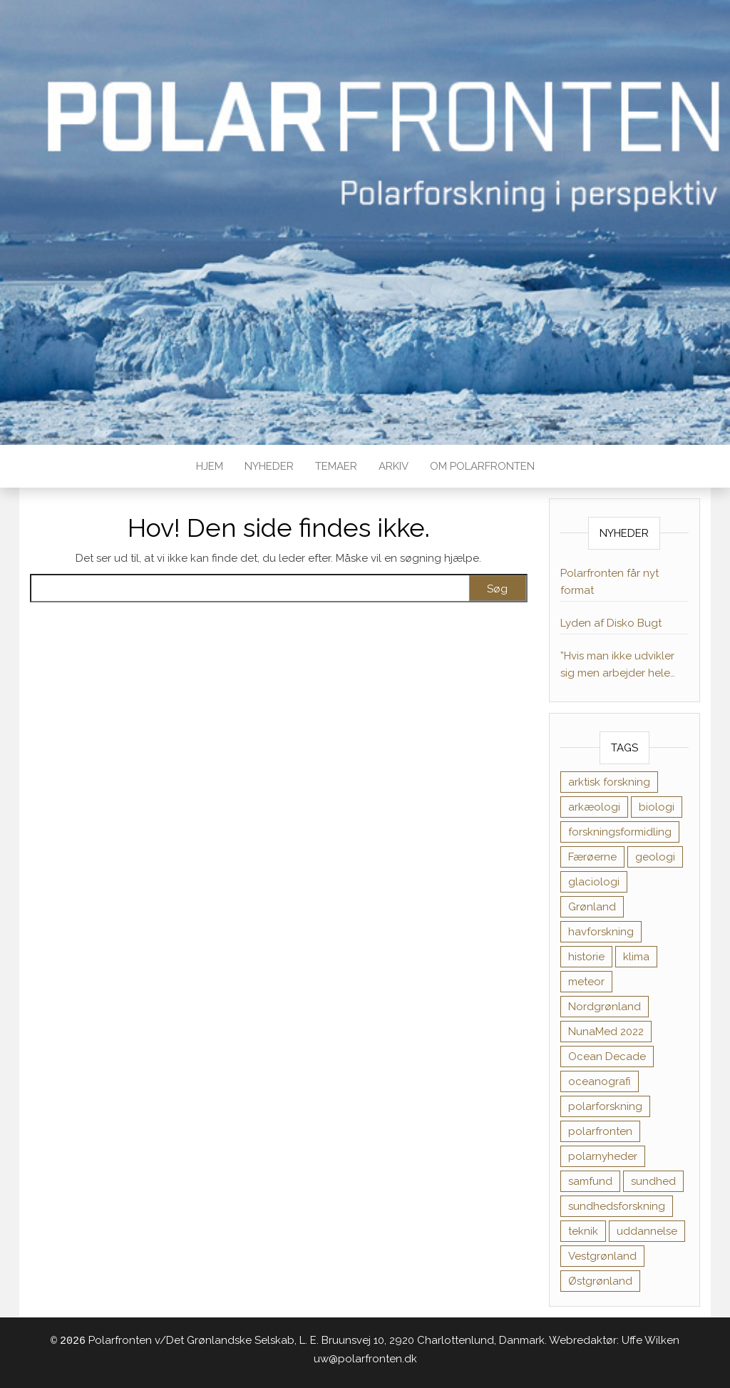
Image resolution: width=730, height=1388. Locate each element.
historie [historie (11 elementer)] (586, 956)
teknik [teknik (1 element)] (583, 1231)
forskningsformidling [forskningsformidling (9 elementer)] (620, 832)
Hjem (209, 466)
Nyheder (269, 466)
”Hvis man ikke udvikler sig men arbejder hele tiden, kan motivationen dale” (619, 665)
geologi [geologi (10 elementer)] (655, 856)
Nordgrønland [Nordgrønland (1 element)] (604, 1006)
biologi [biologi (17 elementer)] (656, 807)
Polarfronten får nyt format (609, 582)
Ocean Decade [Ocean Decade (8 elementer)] (607, 1056)
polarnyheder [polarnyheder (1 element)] (602, 1156)
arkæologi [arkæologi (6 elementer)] (594, 807)
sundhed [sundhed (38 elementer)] (653, 1181)
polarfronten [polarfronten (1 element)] (600, 1131)
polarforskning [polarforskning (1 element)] (605, 1106)
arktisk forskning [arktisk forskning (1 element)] (609, 782)
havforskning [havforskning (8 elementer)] (601, 931)
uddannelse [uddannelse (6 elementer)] (647, 1231)
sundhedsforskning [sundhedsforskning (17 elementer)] (616, 1206)
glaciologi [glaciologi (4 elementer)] (594, 881)
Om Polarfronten (482, 466)
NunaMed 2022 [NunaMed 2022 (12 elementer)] (606, 1031)
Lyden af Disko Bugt (611, 623)
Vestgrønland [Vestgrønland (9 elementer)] (602, 1256)
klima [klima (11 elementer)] (636, 956)
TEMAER (336, 466)
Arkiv (393, 466)
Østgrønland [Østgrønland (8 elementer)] (600, 1281)
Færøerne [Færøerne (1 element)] (592, 856)
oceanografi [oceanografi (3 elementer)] (599, 1081)
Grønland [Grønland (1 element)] (592, 906)
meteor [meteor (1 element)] (586, 981)
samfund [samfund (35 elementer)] (590, 1181)
